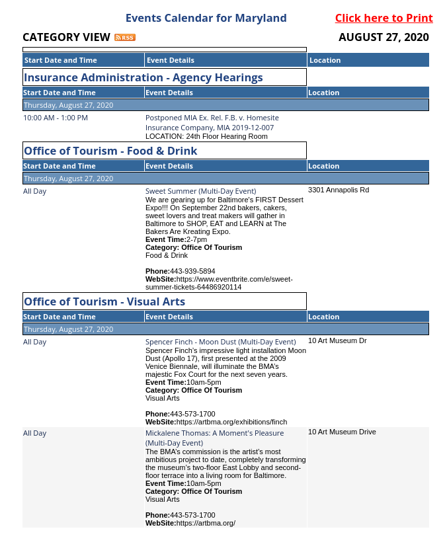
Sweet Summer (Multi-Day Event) (200, 191)
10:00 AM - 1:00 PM (55, 117)
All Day (34, 191)
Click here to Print (384, 17)
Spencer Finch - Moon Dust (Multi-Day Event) (220, 341)
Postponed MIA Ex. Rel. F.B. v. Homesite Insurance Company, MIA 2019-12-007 (212, 122)
